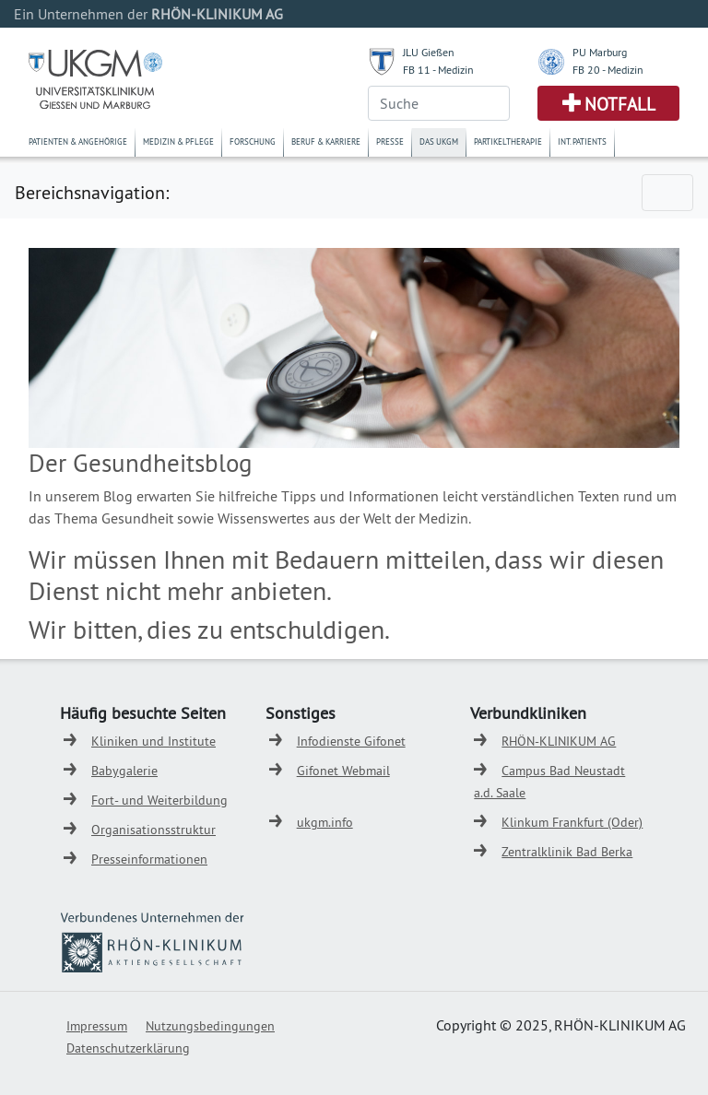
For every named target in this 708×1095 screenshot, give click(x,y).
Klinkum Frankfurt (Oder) (572, 822)
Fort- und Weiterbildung (159, 800)
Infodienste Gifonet (351, 741)
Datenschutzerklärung (128, 1048)
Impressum (96, 1026)
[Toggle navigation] (667, 192)
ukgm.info (325, 822)
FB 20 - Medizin (607, 70)
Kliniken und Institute (153, 741)
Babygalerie (124, 770)
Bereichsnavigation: (92, 192)
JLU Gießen (428, 52)
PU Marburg (599, 52)
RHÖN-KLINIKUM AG (559, 741)
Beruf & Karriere (325, 141)
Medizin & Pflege (178, 141)
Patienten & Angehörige (78, 141)
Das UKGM (438, 141)
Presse (390, 141)
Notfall (619, 104)
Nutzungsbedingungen (210, 1026)
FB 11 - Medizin (438, 70)
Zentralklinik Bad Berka (567, 851)
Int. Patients (582, 141)
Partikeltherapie (508, 141)
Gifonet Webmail (343, 770)
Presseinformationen (149, 859)
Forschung (253, 141)
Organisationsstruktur (153, 829)
